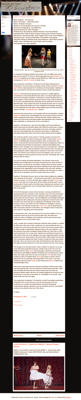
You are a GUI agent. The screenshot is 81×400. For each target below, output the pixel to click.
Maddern (16, 115)
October (71, 62)
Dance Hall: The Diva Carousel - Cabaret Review (73, 96)
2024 (70, 49)
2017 (70, 118)
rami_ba (53, 397)
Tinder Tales (43, 206)
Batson (51, 260)
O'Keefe (57, 180)
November (71, 61)
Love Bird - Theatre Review (73, 104)
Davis (31, 251)
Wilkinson (17, 94)
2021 (70, 54)
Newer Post (18, 336)
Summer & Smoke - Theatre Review (73, 84)
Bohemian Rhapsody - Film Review (73, 68)
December (71, 59)
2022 (70, 52)
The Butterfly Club (31, 109)
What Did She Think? (11, 4)
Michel (39, 257)
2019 (70, 57)
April (70, 112)
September (72, 106)
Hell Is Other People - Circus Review (73, 77)
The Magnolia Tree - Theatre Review (73, 102)
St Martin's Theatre (28, 80)
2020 (70, 55)
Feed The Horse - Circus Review (72, 80)
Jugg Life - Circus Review (72, 72)
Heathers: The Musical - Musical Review (73, 65)
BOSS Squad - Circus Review (72, 93)
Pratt (49, 255)
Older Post (60, 336)
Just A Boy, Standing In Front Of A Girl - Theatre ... (73, 99)
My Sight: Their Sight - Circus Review (73, 91)
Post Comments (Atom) (43, 340)
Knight (33, 260)
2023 (70, 51)
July (70, 109)
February (71, 115)
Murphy (16, 182)
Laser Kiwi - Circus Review (73, 82)
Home (39, 336)
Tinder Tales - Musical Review (73, 70)
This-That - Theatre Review (73, 88)
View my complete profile (72, 44)
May (70, 111)
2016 (70, 120)
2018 (70, 58)
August (71, 108)
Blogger (68, 397)
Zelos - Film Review (73, 86)
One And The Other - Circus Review (73, 75)
